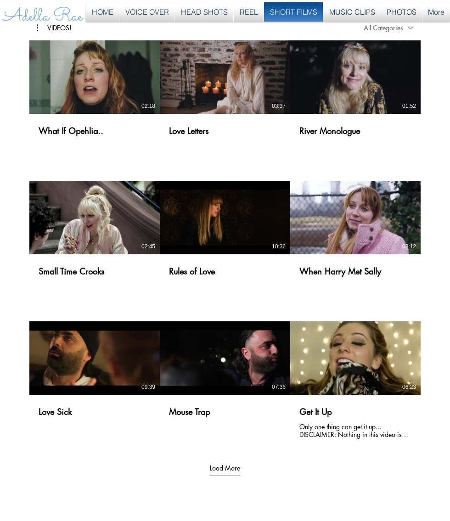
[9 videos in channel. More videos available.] (225, 240)
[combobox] (388, 28)
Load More (225, 468)
